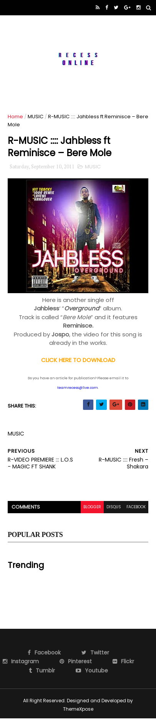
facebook (136, 507)
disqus (113, 507)
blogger (92, 507)
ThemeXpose (78, 709)
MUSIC (35, 116)
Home (15, 116)
